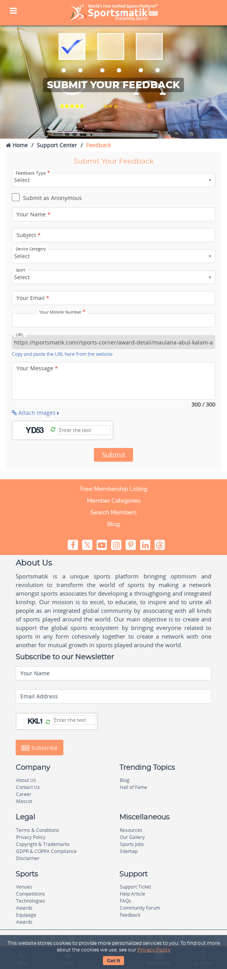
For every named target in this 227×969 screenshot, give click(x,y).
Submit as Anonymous (47, 198)
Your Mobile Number (62, 312)
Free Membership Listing (113, 489)
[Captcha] (84, 430)
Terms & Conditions (37, 830)
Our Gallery (132, 837)
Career (23, 794)
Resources (131, 830)
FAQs (125, 901)
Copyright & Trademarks (43, 844)
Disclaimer (28, 858)
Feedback (130, 915)
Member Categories (114, 500)
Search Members (113, 512)
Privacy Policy (154, 950)
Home (17, 145)
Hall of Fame (133, 787)
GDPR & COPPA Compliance (46, 851)
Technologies (30, 901)
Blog (113, 524)
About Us (26, 780)
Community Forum (140, 908)
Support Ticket (135, 886)
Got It (113, 960)
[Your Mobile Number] (113, 320)
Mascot (24, 801)
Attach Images (35, 412)
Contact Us (28, 787)
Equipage (26, 915)
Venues (24, 886)
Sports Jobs (132, 844)
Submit (113, 454)
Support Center (57, 145)
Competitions (30, 893)
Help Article (132, 893)
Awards (24, 908)
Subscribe (40, 748)
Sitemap (129, 851)
